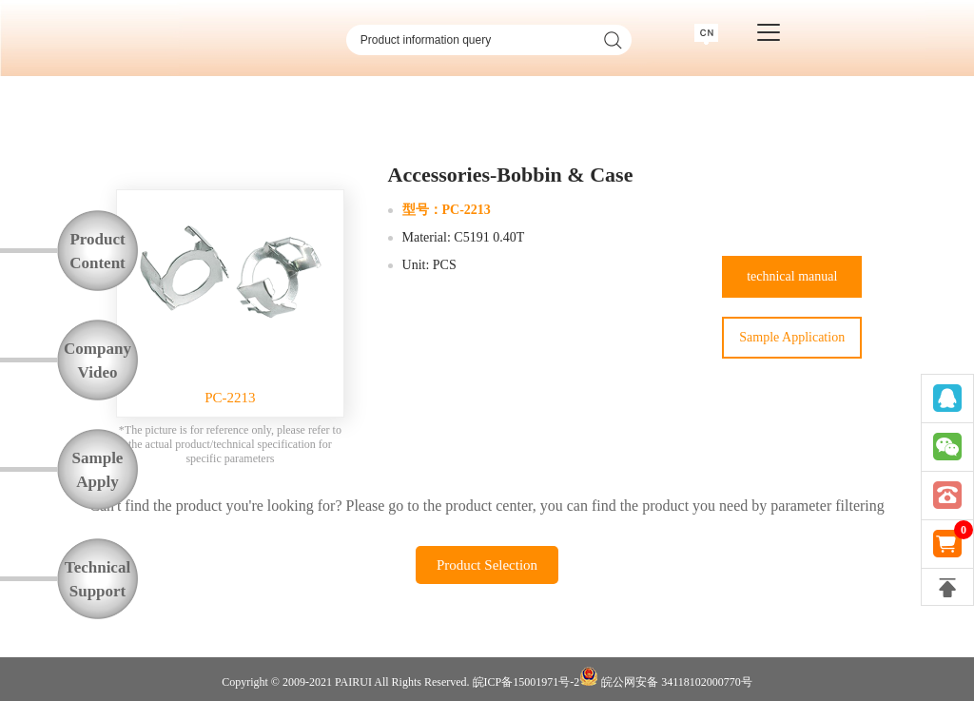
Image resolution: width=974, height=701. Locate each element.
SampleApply (98, 470)
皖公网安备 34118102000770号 (665, 678)
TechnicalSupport (97, 579)
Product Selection (487, 565)
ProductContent (97, 251)
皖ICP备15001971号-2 (526, 682)
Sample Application (792, 337)
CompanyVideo (97, 360)
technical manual (792, 276)
